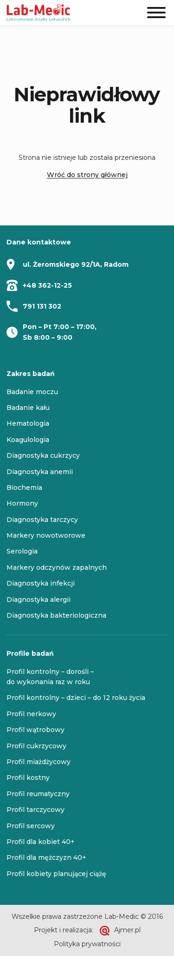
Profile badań (30, 653)
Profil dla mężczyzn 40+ (46, 857)
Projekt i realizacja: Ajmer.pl (87, 931)
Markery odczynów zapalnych (56, 567)
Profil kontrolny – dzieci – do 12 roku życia (75, 697)
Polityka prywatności (87, 944)
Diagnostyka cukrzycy (43, 455)
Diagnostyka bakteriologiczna (56, 615)
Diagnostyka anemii (39, 472)
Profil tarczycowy (35, 809)
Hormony (22, 503)
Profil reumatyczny (38, 794)
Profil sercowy (30, 826)
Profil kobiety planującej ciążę (56, 874)
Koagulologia (27, 439)
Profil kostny (28, 777)
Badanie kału (28, 407)
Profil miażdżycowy (38, 762)
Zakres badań (30, 373)
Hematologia (27, 423)
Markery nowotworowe (45, 535)
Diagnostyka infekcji (40, 583)
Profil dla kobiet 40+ (40, 841)
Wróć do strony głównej (87, 175)
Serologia (22, 551)
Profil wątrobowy (35, 729)
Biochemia (24, 487)
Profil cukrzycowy (36, 746)
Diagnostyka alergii (38, 599)
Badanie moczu (32, 392)
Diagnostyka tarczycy (42, 519)
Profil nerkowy (31, 714)
